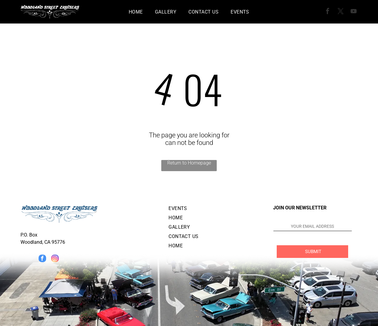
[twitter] (340, 12)
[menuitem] (136, 11)
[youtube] (353, 12)
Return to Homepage (189, 163)
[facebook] (327, 12)
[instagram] (55, 259)
